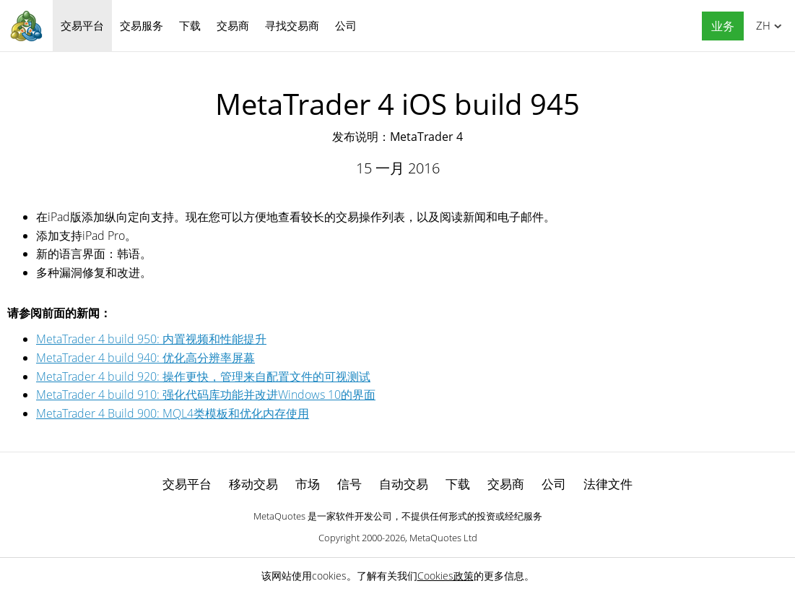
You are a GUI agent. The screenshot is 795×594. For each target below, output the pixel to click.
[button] (719, 26)
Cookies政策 (445, 575)
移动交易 (253, 483)
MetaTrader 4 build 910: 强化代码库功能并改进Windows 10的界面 (205, 395)
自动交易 (403, 483)
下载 (190, 25)
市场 (307, 483)
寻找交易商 (292, 25)
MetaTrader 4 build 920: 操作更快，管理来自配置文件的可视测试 (203, 376)
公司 (346, 25)
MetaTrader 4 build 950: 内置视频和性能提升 (151, 339)
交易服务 (141, 25)
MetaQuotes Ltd (443, 537)
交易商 (233, 25)
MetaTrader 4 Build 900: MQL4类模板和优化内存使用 (172, 413)
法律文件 (608, 483)
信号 (349, 483)
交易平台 (82, 25)
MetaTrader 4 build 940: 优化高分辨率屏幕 (145, 358)
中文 (760, 25)
